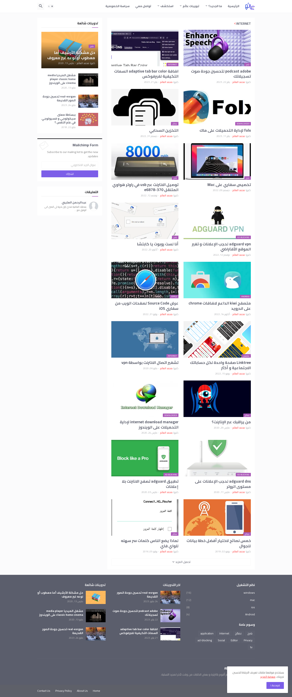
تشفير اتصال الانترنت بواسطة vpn (149, 362)
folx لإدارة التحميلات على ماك (225, 130)
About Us (82, 690)
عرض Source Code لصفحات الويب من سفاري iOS (146, 306)
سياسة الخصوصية (117, 6)
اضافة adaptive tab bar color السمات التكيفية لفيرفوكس (146, 74)
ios (220, 607)
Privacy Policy (63, 690)
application (207, 633)
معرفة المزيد (267, 676)
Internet (224, 633)
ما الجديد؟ (215, 6)
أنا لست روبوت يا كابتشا (157, 244)
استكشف (166, 6)
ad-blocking (205, 640)
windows (220, 593)
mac (220, 600)
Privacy (248, 640)
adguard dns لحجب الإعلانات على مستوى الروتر (223, 484)
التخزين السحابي (163, 130)
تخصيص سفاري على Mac (229, 184)
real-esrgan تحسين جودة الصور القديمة (59, 98)
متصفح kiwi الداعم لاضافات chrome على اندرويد (220, 306)
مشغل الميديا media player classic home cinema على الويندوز (62, 79)
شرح (249, 633)
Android (220, 614)
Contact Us (43, 690)
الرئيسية (233, 6)
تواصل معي (143, 6)
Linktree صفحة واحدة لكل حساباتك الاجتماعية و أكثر (220, 365)
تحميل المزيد (183, 561)
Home (96, 690)
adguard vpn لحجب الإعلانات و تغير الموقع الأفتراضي (221, 247)
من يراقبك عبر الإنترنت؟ (231, 422)
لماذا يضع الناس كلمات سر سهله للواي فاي (149, 543)
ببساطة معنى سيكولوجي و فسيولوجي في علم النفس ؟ (59, 118)
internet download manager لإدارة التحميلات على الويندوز (149, 424)
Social (221, 640)
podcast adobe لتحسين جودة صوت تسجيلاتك (221, 74)
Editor (234, 640)
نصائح (238, 633)
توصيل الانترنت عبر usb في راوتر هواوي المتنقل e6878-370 (145, 187)
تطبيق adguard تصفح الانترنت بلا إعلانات (150, 484)
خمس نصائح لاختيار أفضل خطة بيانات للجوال (219, 543)
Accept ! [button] (275, 685)
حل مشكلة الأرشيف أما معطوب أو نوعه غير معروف (60, 595)
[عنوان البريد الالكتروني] (69, 164)
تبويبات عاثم (191, 6)
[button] (50, 6)
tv (251, 647)
